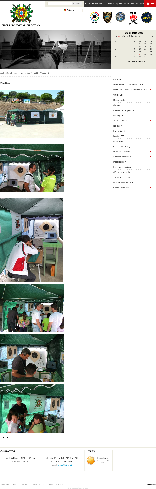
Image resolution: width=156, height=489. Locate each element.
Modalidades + (119, 162)
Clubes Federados (121, 188)
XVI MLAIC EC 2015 (122, 177)
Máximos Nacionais (121, 152)
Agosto (137, 36)
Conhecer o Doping (121, 146)
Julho (131, 36)
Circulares (117, 105)
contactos (34, 484)
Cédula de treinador (121, 172)
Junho (125, 36)
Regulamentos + (120, 100)
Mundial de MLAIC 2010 (123, 182)
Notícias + (117, 126)
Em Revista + (26, 73)
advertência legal (20, 484)
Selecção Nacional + (122, 157)
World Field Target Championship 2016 (130, 90)
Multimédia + (118, 141)
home (16, 73)
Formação (140, 3)
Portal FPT (118, 79)
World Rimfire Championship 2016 (128, 84)
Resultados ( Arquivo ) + (123, 110)
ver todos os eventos (135, 61)
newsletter (60, 484)
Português (69, 10)
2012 (36, 73)
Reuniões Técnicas (126, 3)
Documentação (111, 3)
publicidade (5, 484)
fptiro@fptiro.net (65, 465)
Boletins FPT (119, 136)
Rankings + (118, 115)
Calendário (118, 95)
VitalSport (44, 73)
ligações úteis (47, 484)
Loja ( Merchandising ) (123, 167)
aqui (107, 458)
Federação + (97, 3)
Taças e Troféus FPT (122, 121)
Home (87, 3)
